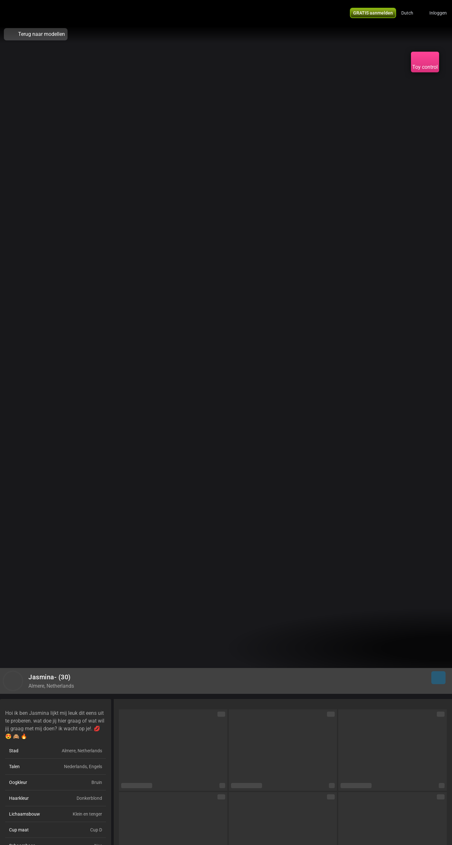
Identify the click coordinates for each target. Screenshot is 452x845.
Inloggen (438, 13)
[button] (411, 13)
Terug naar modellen (35, 34)
